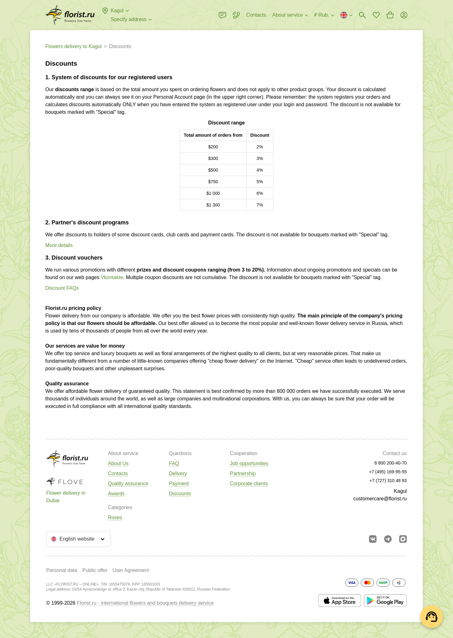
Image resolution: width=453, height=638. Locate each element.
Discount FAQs (62, 288)
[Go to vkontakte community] (372, 539)
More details (59, 245)
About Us (118, 463)
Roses (115, 517)
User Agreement (130, 570)
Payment (179, 483)
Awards (116, 493)
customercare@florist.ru (380, 498)
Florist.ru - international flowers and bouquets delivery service (145, 603)
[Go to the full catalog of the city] (70, 15)
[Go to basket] (390, 15)
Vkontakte (112, 277)
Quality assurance (128, 483)
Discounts (180, 493)
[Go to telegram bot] (388, 539)
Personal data (61, 570)
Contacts (118, 473)
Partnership (243, 473)
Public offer (95, 570)
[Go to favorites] (376, 15)
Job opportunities (249, 463)
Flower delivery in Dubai (65, 496)
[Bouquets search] (362, 15)
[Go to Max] (403, 539)
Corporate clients (249, 483)
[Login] (404, 15)
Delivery (178, 473)
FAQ (174, 463)
